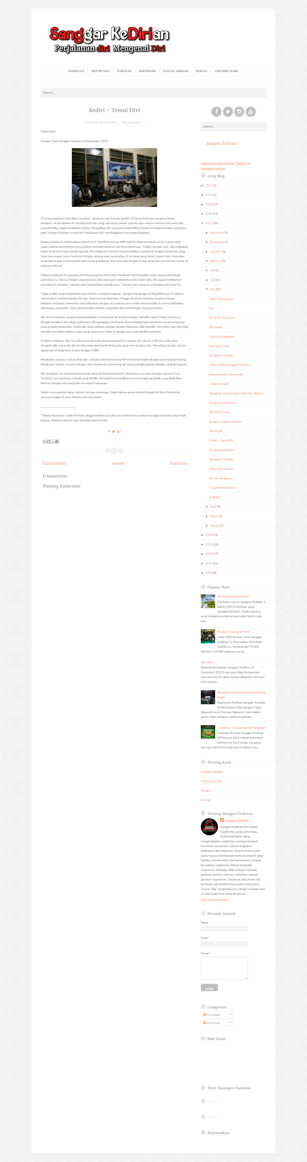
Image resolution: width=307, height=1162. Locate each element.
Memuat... (213, 1101)
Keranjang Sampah (221, 336)
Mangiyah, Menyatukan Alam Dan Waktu (235, 393)
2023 (209, 204)
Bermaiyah (216, 327)
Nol (211, 308)
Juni (213, 280)
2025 (209, 185)
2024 (209, 194)
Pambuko (76, 71)
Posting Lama (178, 463)
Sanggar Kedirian (221, 142)
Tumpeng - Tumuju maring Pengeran (241, 727)
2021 (209, 223)
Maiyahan (147, 71)
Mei (213, 289)
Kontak (206, 800)
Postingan (211, 1014)
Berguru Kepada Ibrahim (225, 421)
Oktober (216, 251)
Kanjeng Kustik (211, 781)
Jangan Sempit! (219, 383)
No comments (132, 122)
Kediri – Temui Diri (114, 110)
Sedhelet (215, 497)
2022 (209, 213)
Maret (214, 516)
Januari (215, 525)
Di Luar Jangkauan (221, 478)
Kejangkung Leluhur (222, 487)
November (217, 242)
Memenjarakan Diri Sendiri (226, 374)
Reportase (101, 71)
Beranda (118, 463)
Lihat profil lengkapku (215, 900)
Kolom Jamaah (176, 71)
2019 (209, 544)
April (213, 506)
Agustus (216, 261)
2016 (209, 572)
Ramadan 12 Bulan (221, 355)
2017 (209, 563)
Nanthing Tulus (219, 346)
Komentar (211, 1023)
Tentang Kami (227, 71)
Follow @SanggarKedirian (218, 163)
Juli (212, 270)
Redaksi (206, 790)
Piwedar (124, 71)
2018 (209, 553)
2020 (209, 535)
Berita (201, 71)
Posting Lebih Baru (54, 463)
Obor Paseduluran (221, 299)
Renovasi (207, 662)
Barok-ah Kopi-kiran (222, 317)
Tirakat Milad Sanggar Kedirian (229, 364)
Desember (217, 232)
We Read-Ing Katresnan (233, 596)
